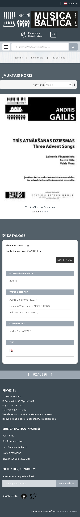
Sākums (19, 57)
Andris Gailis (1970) (21, 331)
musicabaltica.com (68, 511)
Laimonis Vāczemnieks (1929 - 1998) (30, 306)
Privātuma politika (12, 441)
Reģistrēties (35, 36)
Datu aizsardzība (11, 453)
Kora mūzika (37, 57)
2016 (13, 280)
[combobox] (40, 47)
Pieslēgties (34, 33)
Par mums (8, 435)
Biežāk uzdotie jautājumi (16, 458)
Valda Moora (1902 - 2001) (24, 312)
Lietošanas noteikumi (14, 447)
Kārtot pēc (38, 84)
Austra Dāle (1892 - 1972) (24, 299)
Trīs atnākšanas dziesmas (40, 207)
